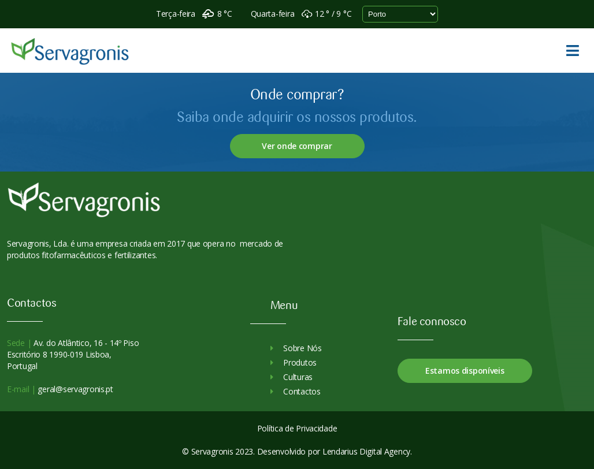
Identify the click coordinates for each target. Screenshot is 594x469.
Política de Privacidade (297, 428)
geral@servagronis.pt (74, 389)
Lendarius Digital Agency (366, 451)
